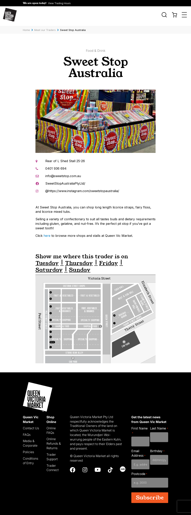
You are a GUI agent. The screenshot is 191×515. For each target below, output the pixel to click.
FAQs (27, 432)
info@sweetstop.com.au (63, 173)
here (47, 233)
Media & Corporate (30, 441)
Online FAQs (51, 428)
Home (26, 27)
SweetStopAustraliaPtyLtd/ (65, 181)
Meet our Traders (45, 27)
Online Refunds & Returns (53, 441)
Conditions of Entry (30, 458)
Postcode (139, 471)
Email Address (138, 451)
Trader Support (52, 454)
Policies (28, 449)
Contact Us (31, 426)
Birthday (157, 449)
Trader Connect (52, 465)
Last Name (159, 426)
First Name (139, 428)
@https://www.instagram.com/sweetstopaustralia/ (82, 188)
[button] (47, 3)
